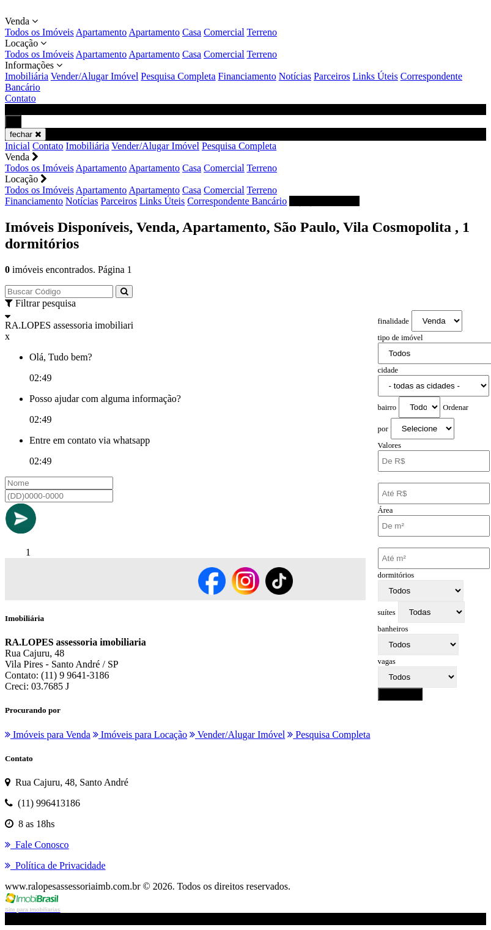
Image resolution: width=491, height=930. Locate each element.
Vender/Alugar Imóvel (95, 76)
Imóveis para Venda (47, 734)
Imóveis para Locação (140, 734)
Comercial (224, 32)
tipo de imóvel (400, 337)
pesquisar (400, 694)
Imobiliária (26, 76)
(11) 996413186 (324, 201)
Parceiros (332, 76)
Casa (191, 32)
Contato (20, 98)
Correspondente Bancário (237, 201)
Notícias (295, 76)
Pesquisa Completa (178, 76)
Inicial (17, 146)
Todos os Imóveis (39, 32)
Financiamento (247, 76)
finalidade (393, 321)
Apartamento (101, 32)
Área (385, 510)
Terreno (261, 32)
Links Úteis (375, 76)
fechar (25, 134)
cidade (388, 370)
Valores (389, 445)
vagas (387, 661)
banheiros (393, 629)
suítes (387, 612)
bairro (387, 407)
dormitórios (396, 575)
